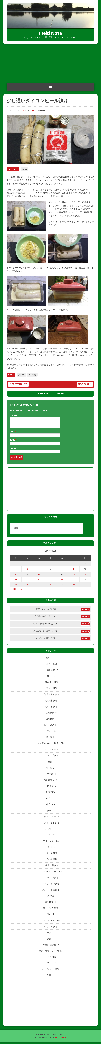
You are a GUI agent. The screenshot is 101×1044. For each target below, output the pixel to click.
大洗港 (49, 702)
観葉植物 (49, 904)
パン (50, 837)
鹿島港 (49, 708)
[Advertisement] (50, 63)
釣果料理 (49, 867)
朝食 (50, 849)
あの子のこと (48, 971)
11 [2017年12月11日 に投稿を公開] (16, 576)
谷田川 (50, 678)
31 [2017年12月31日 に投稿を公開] (85, 587)
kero (27, 111)
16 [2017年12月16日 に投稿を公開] (74, 576)
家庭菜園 (48, 782)
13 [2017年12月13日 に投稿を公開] (39, 576)
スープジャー (50, 830)
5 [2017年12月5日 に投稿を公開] (27, 571)
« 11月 (13, 591)
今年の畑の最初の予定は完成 (45, 626)
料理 (48, 806)
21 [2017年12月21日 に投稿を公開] (50, 581)
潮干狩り (50, 769)
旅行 (49, 940)
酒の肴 (49, 861)
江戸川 (50, 733)
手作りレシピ (49, 843)
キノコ (49, 800)
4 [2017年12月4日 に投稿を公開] (15, 571)
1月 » (20, 591)
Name (12, 434)
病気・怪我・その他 (48, 953)
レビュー (48, 928)
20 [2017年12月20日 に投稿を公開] (39, 581)
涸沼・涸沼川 (50, 727)
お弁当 (50, 812)
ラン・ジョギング (48, 873)
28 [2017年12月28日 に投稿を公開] (50, 587)
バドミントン (48, 885)
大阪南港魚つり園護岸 (50, 745)
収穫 (49, 788)
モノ (49, 934)
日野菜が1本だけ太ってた (45, 618)
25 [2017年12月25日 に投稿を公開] (16, 587)
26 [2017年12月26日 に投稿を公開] (27, 587)
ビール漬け (32, 375)
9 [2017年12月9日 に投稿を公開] (73, 571)
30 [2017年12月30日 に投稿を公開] (74, 587)
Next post (85, 384)
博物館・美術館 (49, 946)
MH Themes (60, 1039)
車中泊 (50, 776)
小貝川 (49, 666)
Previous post (18, 384)
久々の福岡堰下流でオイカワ (45, 633)
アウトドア (48, 751)
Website (13, 450)
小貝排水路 (50, 672)
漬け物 (24, 169)
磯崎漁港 (50, 721)
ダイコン (21, 375)
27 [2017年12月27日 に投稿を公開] (39, 587)
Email (12, 442)
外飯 (50, 763)
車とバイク (48, 910)
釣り (48, 659)
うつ (49, 959)
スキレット (49, 824)
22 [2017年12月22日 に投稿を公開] (62, 581)
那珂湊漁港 (49, 696)
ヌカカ (50, 965)
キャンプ (49, 757)
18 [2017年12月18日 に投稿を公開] (16, 581)
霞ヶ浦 (49, 690)
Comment (14, 415)
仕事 (49, 977)
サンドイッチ (50, 818)
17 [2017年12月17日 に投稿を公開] (85, 576)
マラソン (49, 879)
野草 (48, 794)
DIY (48, 916)
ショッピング (48, 922)
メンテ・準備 (48, 892)
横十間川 (50, 739)
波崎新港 (50, 715)
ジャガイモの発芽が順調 (45, 640)
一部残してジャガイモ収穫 (45, 611)
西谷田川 (49, 684)
